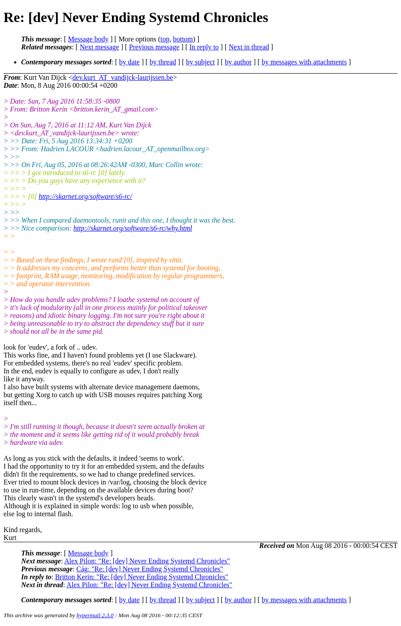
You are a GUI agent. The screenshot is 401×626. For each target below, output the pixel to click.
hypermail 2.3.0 (95, 615)
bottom (183, 39)
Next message (99, 47)
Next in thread (249, 47)
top (164, 39)
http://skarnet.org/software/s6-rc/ (85, 196)
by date (129, 62)
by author (238, 62)
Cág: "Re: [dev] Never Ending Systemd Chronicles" (149, 569)
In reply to (204, 47)
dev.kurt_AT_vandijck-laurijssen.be (122, 77)
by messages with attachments (304, 62)
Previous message (154, 47)
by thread (163, 62)
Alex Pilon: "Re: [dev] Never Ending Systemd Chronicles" (147, 561)
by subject (200, 62)
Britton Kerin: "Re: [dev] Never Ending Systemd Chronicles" (141, 577)
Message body (88, 39)
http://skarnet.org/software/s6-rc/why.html (133, 228)
